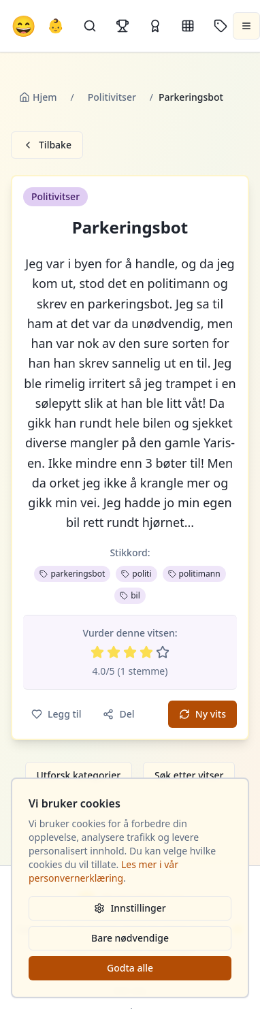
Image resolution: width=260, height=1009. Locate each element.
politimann (194, 573)
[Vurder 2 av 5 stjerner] (113, 652)
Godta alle (130, 967)
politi (136, 573)
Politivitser (112, 97)
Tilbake (46, 144)
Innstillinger (129, 907)
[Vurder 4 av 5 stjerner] (146, 652)
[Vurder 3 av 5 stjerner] (130, 652)
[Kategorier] (188, 26)
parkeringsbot (72, 573)
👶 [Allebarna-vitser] (55, 25)
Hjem (38, 97)
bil (130, 595)
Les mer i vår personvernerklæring (103, 871)
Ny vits (202, 713)
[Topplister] (122, 26)
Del (118, 713)
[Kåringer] (155, 26)
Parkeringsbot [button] (130, 227)
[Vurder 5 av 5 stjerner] (162, 652)
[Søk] (90, 26)
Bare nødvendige (130, 937)
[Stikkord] (220, 26)
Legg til (56, 713)
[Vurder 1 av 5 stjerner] (97, 652)
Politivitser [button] (55, 196)
